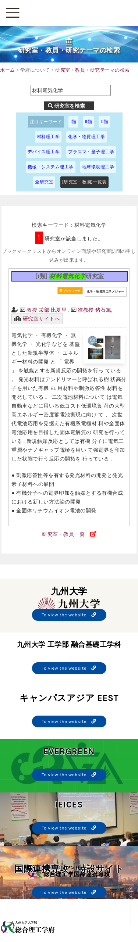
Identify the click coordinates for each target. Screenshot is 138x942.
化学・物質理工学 (86, 136)
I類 (73, 121)
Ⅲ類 (104, 121)
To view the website (69, 614)
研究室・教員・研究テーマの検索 (92, 70)
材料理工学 (48, 136)
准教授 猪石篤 (94, 310)
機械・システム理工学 (51, 166)
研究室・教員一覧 (63, 534)
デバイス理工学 (44, 151)
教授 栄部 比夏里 (46, 310)
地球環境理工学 (98, 166)
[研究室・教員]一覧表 (84, 182)
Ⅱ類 (88, 121)
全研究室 (44, 182)
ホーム (7, 70)
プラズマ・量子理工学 (91, 151)
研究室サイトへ (41, 319)
